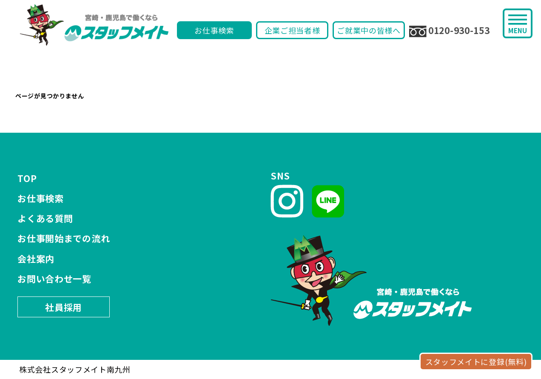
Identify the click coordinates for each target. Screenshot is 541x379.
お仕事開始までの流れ (63, 238)
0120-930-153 (449, 30)
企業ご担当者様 (292, 30)
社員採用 (63, 307)
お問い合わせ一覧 (54, 278)
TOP (27, 178)
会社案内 (35, 258)
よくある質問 (45, 218)
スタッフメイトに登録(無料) (476, 361)
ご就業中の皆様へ (369, 30)
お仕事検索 (214, 30)
